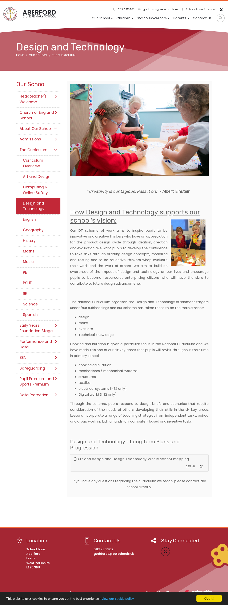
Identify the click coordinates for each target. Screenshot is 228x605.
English (29, 219)
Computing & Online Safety (35, 190)
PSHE (27, 282)
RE (25, 293)
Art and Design (36, 176)
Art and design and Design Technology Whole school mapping (131, 459)
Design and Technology (33, 206)
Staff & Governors (153, 18)
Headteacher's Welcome (38, 99)
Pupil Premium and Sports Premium (38, 381)
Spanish (30, 314)
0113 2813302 (124, 9)
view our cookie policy (118, 598)
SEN (38, 357)
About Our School (38, 128)
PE (25, 272)
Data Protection (38, 395)
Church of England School (38, 115)
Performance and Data (38, 344)
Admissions (38, 139)
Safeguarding (38, 368)
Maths (29, 251)
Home (20, 55)
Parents (181, 18)
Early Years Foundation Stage (38, 328)
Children (124, 18)
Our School (102, 18)
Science (30, 304)
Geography (33, 229)
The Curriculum (64, 55)
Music (28, 261)
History (29, 240)
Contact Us (202, 18)
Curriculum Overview (33, 163)
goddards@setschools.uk (158, 9)
